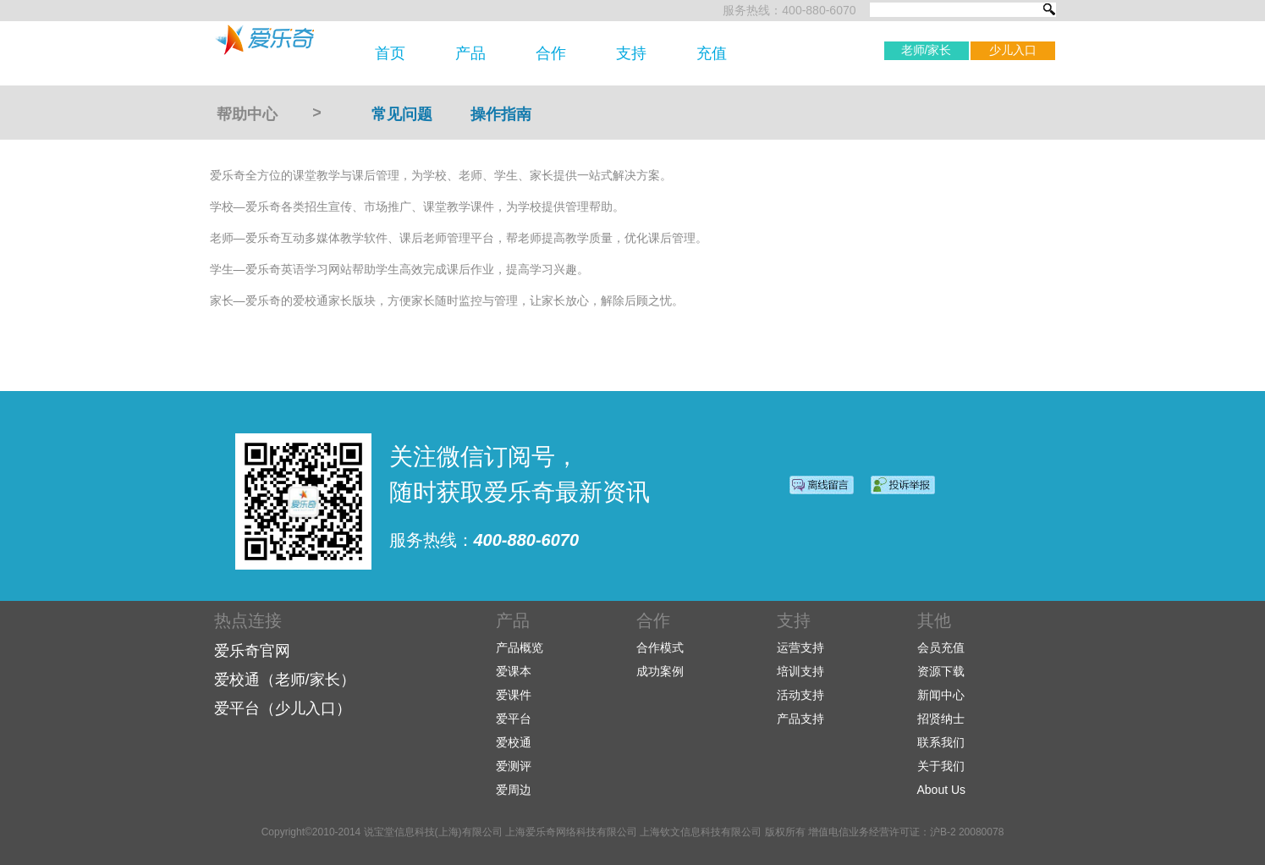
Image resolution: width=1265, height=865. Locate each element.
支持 (631, 53)
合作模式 (660, 647)
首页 (390, 53)
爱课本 (513, 671)
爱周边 (513, 789)
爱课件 (513, 695)
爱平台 (513, 718)
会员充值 (941, 647)
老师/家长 (926, 50)
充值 (711, 53)
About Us (941, 789)
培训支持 (800, 671)
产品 (470, 53)
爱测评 (513, 766)
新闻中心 (941, 695)
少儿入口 (1013, 50)
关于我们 (941, 766)
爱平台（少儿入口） (282, 708)
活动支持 (800, 695)
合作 (551, 53)
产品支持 (800, 718)
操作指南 (500, 114)
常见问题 (401, 114)
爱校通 (513, 742)
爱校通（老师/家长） (284, 679)
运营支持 (800, 647)
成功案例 (660, 671)
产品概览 (519, 647)
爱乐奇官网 (252, 650)
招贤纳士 (941, 718)
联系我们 (941, 742)
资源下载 (941, 671)
